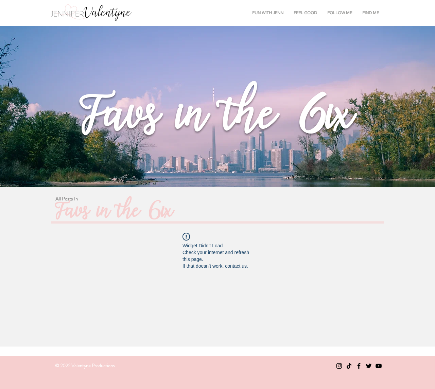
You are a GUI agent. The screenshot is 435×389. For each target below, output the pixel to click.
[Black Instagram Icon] (339, 366)
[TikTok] (349, 366)
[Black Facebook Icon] (359, 366)
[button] (268, 12)
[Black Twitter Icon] (368, 366)
